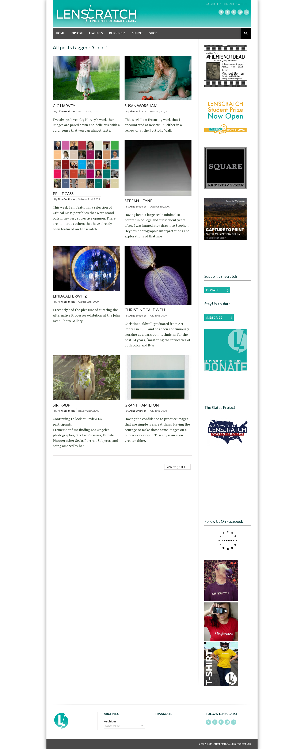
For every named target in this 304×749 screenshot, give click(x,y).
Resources (117, 33)
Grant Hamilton (142, 405)
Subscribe (214, 317)
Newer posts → (177, 466)
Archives (110, 721)
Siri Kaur (61, 405)
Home (60, 33)
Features (96, 33)
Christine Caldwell (145, 309)
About (242, 3)
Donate (212, 290)
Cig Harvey (64, 105)
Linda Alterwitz (70, 296)
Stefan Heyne (138, 200)
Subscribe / (213, 3)
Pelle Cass (63, 193)
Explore (77, 33)
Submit (137, 33)
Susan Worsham (141, 105)
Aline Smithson (66, 111)
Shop (153, 33)
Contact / (229, 3)
